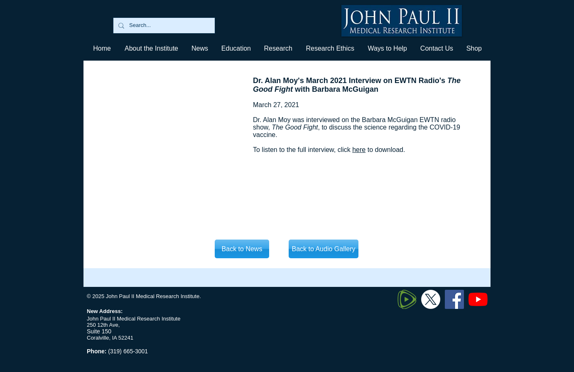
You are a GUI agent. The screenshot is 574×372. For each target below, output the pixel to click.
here (358, 149)
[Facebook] (454, 299)
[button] (235, 48)
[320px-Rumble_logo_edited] (407, 299)
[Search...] (163, 25)
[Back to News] (242, 249)
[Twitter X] (430, 299)
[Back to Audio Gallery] (323, 249)
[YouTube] (478, 299)
